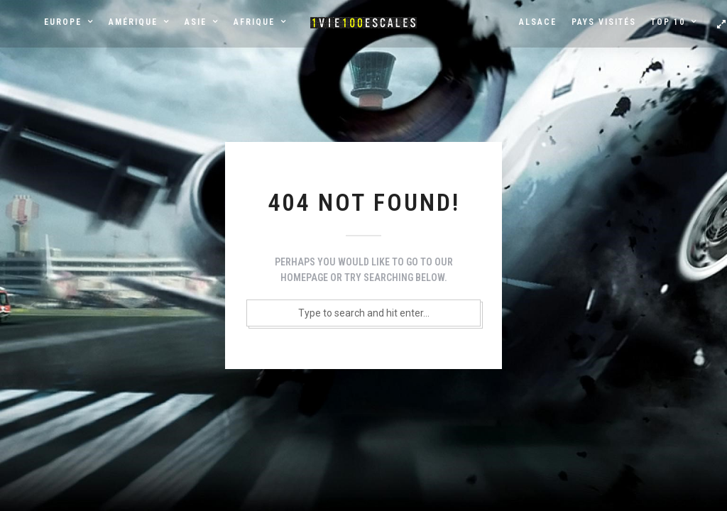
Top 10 (668, 22)
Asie (196, 22)
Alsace (538, 22)
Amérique (133, 22)
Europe (63, 22)
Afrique (254, 22)
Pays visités (604, 22)
